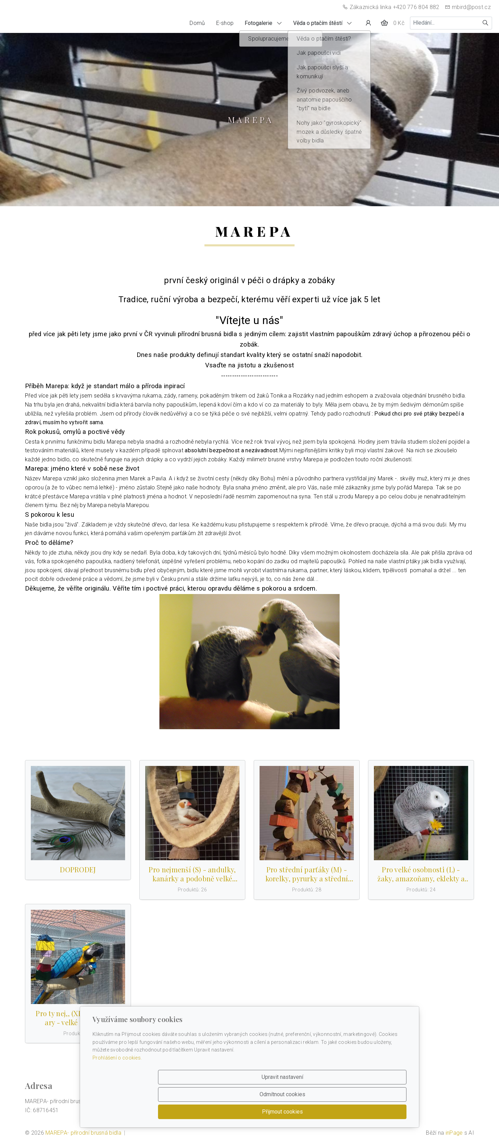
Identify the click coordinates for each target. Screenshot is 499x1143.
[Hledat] (485, 23)
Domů (197, 23)
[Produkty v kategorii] (78, 813)
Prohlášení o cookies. (117, 1092)
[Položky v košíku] (384, 23)
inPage (454, 1132)
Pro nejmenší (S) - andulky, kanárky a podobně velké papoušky (192, 874)
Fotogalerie (263, 23)
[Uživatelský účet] (368, 23)
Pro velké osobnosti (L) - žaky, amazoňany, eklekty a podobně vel (421, 874)
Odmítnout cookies (304, 1111)
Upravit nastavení (234, 1111)
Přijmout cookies (373, 1111)
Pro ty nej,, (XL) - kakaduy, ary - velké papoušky (78, 1018)
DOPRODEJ (78, 869)
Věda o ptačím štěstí (322, 23)
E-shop (225, 23)
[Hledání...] (444, 23)
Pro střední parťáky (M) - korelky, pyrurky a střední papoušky (306, 874)
